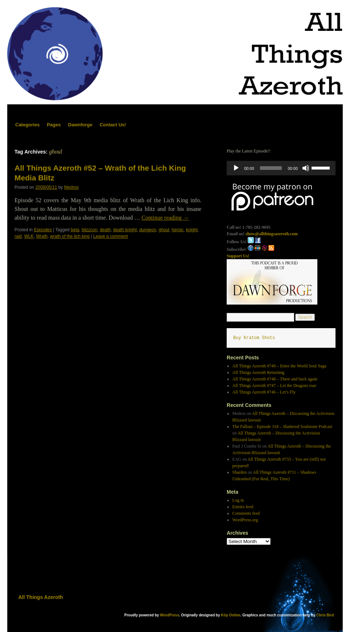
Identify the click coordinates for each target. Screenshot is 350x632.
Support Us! (238, 255)
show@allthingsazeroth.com (272, 233)
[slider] (271, 168)
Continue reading (165, 218)
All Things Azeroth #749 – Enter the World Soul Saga (279, 365)
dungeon (147, 229)
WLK (29, 236)
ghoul (163, 229)
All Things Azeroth (40, 597)
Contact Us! (113, 124)
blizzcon (89, 229)
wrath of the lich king (70, 236)
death (105, 229)
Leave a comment (110, 236)
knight (192, 229)
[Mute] (305, 168)
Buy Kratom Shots (254, 338)
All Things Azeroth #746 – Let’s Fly (264, 392)
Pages (54, 124)
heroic (178, 229)
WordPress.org (245, 519)
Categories (27, 124)
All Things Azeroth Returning (258, 372)
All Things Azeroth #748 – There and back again (274, 379)
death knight (125, 229)
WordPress (169, 615)
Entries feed (243, 506)
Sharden (239, 472)
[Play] (236, 168)
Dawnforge (80, 124)
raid (18, 236)
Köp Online (230, 615)
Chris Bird (325, 615)
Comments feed (246, 513)
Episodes (43, 229)
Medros (71, 187)
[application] (281, 168)
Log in (238, 500)
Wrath (42, 236)
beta (75, 229)
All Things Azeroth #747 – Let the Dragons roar (274, 385)
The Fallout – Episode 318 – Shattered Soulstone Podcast (282, 426)
